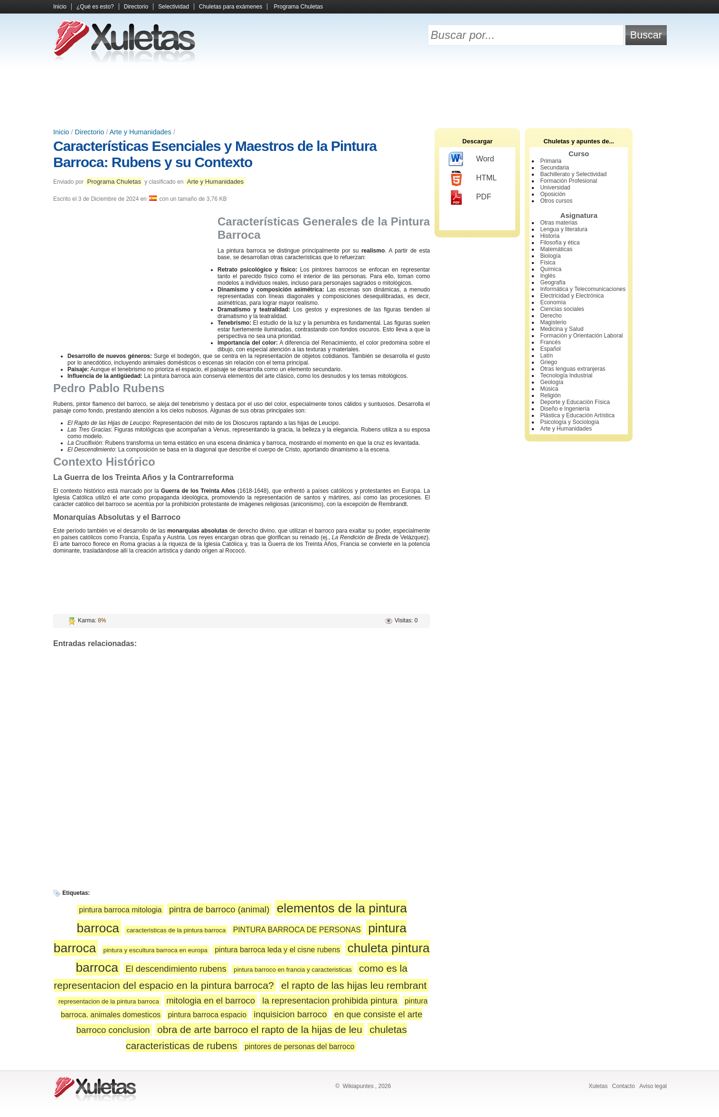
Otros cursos (556, 200)
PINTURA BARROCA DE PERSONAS (297, 930)
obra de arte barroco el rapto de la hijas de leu (259, 1029)
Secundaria (554, 167)
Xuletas (597, 1086)
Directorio (136, 6)
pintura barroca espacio (207, 1015)
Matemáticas (556, 249)
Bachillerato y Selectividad (573, 174)
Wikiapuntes (357, 1086)
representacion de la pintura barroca (108, 1001)
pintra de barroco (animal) (219, 909)
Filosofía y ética (559, 242)
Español (550, 349)
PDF (470, 197)
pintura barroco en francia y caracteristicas (292, 969)
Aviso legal (653, 1086)
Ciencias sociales (562, 309)
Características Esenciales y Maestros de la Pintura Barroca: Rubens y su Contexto (215, 154)
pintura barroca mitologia (120, 910)
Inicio (59, 6)
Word (471, 159)
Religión (550, 395)
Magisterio (553, 322)
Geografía (552, 282)
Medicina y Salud (561, 329)
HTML (473, 178)
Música (549, 388)
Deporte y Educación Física (575, 402)
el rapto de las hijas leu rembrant (353, 985)
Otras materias (558, 222)
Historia (549, 236)
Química (550, 269)
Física (547, 262)
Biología (550, 256)
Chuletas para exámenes (230, 6)
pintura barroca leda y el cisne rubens (277, 950)
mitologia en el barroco (210, 1000)
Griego (548, 362)
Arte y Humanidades (140, 132)
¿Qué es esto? (95, 6)
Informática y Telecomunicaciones (582, 289)
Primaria (550, 161)
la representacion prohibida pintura (329, 1000)
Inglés (547, 275)
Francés (550, 342)
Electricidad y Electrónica (572, 295)
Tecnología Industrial (566, 375)
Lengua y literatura (563, 229)
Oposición (552, 194)
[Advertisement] (359, 95)
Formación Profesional (568, 181)
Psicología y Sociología (569, 422)
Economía (553, 302)
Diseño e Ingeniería (564, 408)
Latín (546, 355)
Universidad (555, 187)
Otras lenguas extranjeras (572, 369)
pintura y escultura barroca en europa (156, 950)
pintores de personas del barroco (299, 1046)
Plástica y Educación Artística (577, 415)
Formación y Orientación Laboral (581, 335)
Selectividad (173, 6)
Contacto (623, 1086)
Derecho (550, 315)
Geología (551, 382)
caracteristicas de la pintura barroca (176, 930)
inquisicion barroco (290, 1014)
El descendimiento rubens (176, 969)
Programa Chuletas (298, 6)
